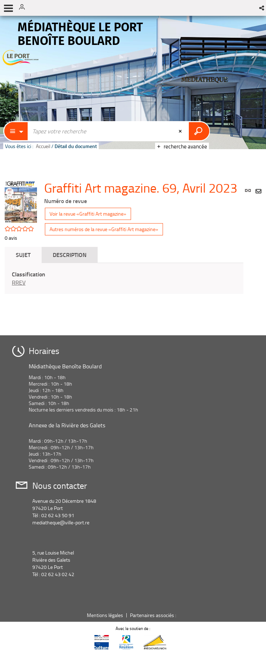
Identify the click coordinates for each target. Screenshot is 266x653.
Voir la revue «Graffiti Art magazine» (88, 213)
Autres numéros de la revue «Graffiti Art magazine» (104, 229)
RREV (18, 282)
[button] (262, 8)
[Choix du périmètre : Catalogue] (16, 131)
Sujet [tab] (23, 254)
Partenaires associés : (153, 615)
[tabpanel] (124, 278)
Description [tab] (70, 254)
